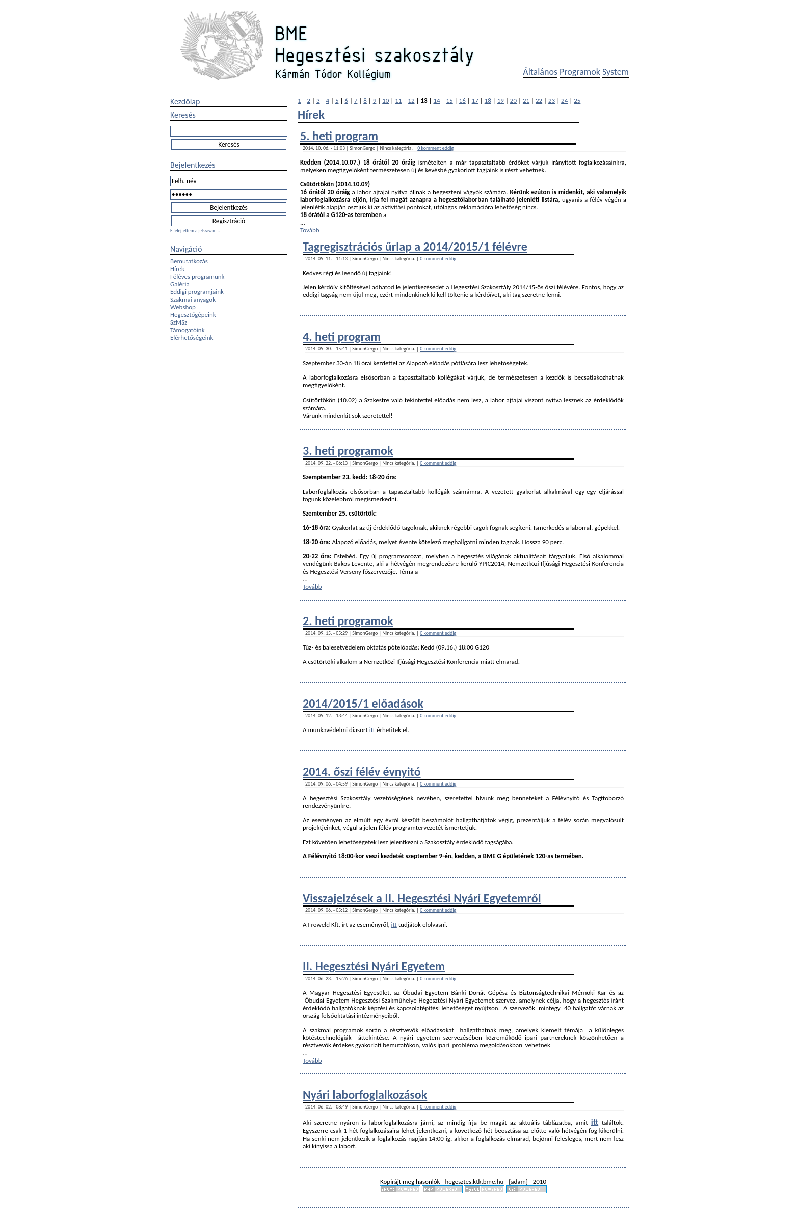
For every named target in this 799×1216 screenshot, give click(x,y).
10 (385, 100)
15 (449, 100)
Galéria (180, 284)
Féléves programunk (197, 276)
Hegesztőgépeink (193, 314)
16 (462, 100)
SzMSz (178, 322)
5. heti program (339, 135)
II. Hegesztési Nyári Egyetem (374, 966)
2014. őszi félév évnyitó (362, 771)
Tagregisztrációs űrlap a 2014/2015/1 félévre (415, 246)
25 (577, 100)
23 (551, 100)
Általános (540, 71)
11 (398, 100)
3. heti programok (348, 450)
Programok (580, 71)
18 (488, 100)
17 (475, 100)
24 (564, 100)
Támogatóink (187, 330)
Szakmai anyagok (193, 299)
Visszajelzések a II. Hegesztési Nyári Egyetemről (422, 897)
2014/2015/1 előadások (363, 703)
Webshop (183, 307)
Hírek (177, 269)
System (615, 71)
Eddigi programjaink (197, 291)
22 (539, 100)
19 (500, 100)
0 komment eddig (435, 148)
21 (526, 100)
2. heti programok (348, 620)
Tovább (309, 230)
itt (372, 730)
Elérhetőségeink (191, 337)
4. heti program (342, 336)
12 (411, 100)
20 (513, 100)
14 (436, 100)
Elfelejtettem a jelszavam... (195, 230)
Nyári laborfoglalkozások (365, 1094)
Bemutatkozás (189, 261)
